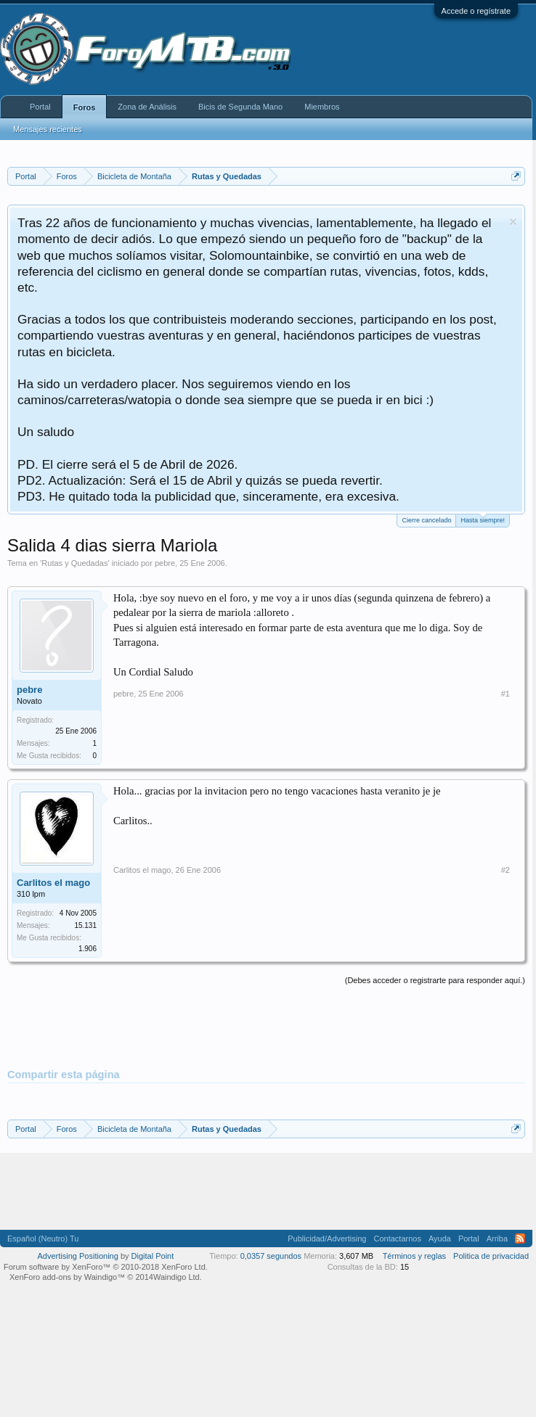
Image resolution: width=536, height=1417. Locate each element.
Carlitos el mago (53, 882)
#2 (505, 870)
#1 (505, 693)
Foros (84, 107)
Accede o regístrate (476, 11)
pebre (165, 563)
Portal (40, 106)
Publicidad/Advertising (327, 1238)
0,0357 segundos (270, 1256)
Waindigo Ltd (176, 1277)
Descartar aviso (513, 221)
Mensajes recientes (47, 129)
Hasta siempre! (482, 519)
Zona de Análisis (147, 106)
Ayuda (440, 1238)
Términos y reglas (414, 1256)
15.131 (85, 925)
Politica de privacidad (491, 1256)
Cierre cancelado (426, 520)
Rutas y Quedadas (74, 563)
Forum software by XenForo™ (106, 1266)
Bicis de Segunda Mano (240, 106)
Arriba (497, 1238)
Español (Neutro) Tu (42, 1238)
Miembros (321, 106)
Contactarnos (397, 1238)
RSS (520, 1238)
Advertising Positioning (78, 1256)
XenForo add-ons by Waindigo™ (67, 1277)
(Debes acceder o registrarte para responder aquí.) (435, 980)
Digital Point (152, 1256)
